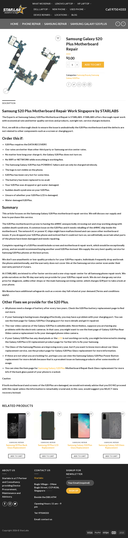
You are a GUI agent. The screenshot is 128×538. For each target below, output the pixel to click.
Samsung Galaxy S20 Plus (88, 24)
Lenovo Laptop (65, 3)
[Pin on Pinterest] (84, 84)
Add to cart (93, 64)
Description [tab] (8, 103)
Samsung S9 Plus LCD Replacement (48, 446)
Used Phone (77, 9)
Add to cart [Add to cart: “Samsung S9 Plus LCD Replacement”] (48, 456)
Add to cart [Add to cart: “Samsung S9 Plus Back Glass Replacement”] (16, 456)
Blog (74, 15)
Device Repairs (43, 15)
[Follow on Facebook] (4, 504)
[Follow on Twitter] (15, 504)
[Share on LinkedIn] (89, 84)
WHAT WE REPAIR (42, 3)
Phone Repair (31, 24)
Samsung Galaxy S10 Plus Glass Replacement (80, 446)
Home (14, 24)
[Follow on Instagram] (10, 504)
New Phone (59, 9)
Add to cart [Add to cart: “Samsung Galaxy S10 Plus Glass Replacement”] (80, 456)
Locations (62, 15)
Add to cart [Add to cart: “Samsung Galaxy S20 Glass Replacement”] (111, 456)
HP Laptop (84, 3)
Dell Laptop (42, 9)
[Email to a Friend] (79, 84)
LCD (60, 338)
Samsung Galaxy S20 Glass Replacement (111, 446)
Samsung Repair (55, 24)
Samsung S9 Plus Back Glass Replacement (16, 446)
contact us (46, 519)
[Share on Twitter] (74, 84)
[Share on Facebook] (68, 84)
